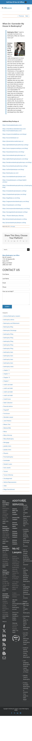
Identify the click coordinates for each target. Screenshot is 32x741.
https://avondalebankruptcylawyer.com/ (14, 176)
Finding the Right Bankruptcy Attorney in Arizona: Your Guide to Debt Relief (26, 691)
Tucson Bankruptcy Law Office (5, 572)
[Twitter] (4, 631)
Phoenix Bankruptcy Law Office (5, 528)
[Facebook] (4, 626)
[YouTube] (4, 640)
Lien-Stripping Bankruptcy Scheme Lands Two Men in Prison (26, 666)
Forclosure (6, 413)
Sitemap (14, 623)
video (5, 486)
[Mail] (4, 658)
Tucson (5, 471)
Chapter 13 (6, 377)
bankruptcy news (8, 366)
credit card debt (8, 384)
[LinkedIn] (4, 635)
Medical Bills (7, 428)
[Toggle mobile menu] (28, 8)
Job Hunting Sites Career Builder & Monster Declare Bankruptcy (26, 574)
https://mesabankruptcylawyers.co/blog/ (14, 191)
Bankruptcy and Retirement (11, 323)
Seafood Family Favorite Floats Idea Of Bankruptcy (26, 652)
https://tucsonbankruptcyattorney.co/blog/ (15, 166)
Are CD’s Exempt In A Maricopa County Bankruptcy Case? (26, 638)
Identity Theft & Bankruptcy (26, 677)
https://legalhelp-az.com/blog (11, 198)
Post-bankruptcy (8, 457)
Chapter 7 (6, 381)
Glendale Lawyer (8, 417)
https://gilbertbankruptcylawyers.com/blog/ (15, 159)
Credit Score (7, 399)
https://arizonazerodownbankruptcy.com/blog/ (16, 208)
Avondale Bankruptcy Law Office (5, 595)
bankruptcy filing (8, 334)
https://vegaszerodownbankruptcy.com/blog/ (15, 201)
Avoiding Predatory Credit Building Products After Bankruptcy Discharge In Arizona (26, 538)
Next (26, 16)
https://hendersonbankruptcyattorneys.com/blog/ (17, 162)
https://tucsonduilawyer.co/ (10, 138)
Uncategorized (7, 478)
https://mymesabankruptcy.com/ (12, 125)
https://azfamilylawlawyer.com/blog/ (13, 169)
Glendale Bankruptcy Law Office (5, 548)
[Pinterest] (4, 649)
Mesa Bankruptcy (8, 439)
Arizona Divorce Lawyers (14, 542)
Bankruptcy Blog (8, 327)
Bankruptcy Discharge (9, 330)
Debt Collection (7, 403)
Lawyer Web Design (23, 708)
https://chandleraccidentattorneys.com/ (14, 129)
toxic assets (7, 468)
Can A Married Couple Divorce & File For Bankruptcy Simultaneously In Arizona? (26, 557)
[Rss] (4, 644)
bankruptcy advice (8, 319)
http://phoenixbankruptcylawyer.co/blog (14, 222)
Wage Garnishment (9, 489)
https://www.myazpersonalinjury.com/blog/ (15, 148)
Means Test (6, 424)
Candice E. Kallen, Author (15, 618)
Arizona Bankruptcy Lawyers (11, 316)
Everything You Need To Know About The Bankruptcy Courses (26, 623)
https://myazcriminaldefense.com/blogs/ (14, 134)
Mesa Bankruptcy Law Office (10, 255)
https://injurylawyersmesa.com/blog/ (13, 152)
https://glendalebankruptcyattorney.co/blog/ (15, 145)
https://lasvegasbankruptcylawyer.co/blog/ (15, 212)
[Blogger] (4, 653)
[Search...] (14, 249)
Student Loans (7, 464)
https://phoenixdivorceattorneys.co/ (13, 141)
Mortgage (13, 226)
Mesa (5, 431)
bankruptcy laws (8, 352)
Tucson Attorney (8, 475)
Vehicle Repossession (9, 482)
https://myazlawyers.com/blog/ (11, 205)
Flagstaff (6, 410)
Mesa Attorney (7, 435)
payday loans (7, 446)
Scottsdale (6, 460)
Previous (21, 16)
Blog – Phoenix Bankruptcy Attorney (13, 215)
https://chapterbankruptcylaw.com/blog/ (14, 194)
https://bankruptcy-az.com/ (10, 173)
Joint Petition (7, 421)
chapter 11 (6, 370)
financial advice (8, 406)
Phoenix (5, 453)
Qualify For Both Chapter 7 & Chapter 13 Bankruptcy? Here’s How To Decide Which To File (26, 515)
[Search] (28, 249)
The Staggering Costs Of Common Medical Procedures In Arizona (26, 591)
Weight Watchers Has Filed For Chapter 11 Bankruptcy (26, 607)
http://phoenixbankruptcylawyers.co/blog (14, 219)
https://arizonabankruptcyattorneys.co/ (13, 155)
